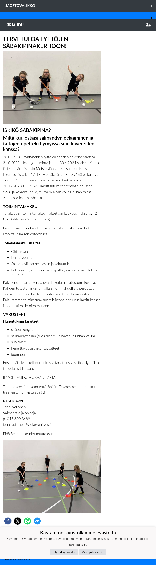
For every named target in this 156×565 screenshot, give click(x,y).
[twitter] (17, 521)
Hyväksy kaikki (64, 552)
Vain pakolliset (92, 552)
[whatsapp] (27, 521)
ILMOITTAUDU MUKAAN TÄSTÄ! (30, 377)
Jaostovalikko (80, 6)
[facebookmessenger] (37, 521)
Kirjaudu (78, 25)
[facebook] (8, 521)
